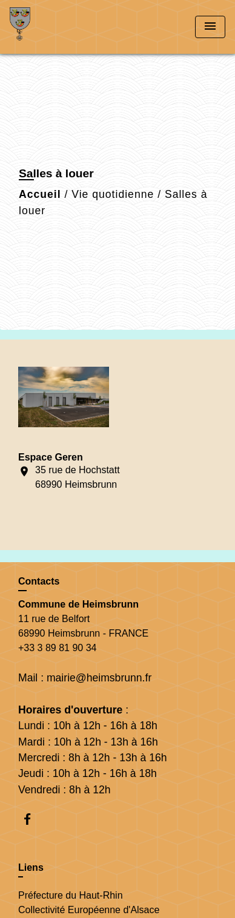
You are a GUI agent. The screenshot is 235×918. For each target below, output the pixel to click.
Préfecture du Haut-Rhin (70, 895)
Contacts (38, 581)
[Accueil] (55, 27)
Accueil (40, 194)
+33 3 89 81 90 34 (57, 648)
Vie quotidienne (112, 194)
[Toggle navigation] (210, 27)
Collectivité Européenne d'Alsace (88, 910)
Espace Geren (50, 457)
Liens (31, 867)
